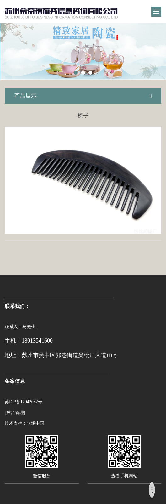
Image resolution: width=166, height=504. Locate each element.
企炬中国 (35, 423)
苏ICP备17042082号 (23, 401)
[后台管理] (15, 412)
